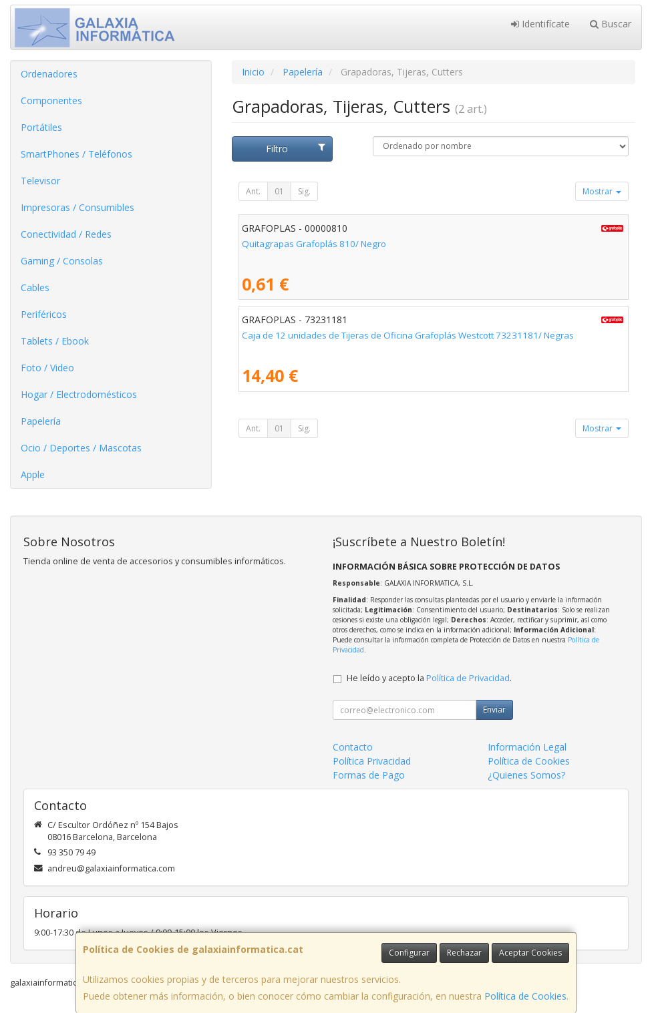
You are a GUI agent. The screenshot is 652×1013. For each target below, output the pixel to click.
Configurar (409, 952)
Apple (33, 474)
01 (279, 191)
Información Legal (527, 747)
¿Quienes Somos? (526, 775)
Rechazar (464, 952)
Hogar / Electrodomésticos (79, 394)
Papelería (41, 421)
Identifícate (540, 23)
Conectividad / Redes (66, 234)
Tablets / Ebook (55, 341)
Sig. (304, 191)
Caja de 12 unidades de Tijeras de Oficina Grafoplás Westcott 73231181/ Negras (408, 335)
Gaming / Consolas (62, 260)
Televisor (40, 180)
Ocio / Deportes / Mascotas (81, 447)
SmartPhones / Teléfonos (76, 154)
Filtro (295, 148)
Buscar (610, 23)
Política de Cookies (525, 996)
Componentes (51, 100)
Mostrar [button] (602, 191)
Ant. (253, 191)
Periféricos (44, 314)
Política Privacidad (372, 761)
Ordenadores (49, 73)
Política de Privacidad (468, 678)
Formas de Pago (369, 775)
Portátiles (41, 127)
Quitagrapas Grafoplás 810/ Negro (314, 244)
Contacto (353, 747)
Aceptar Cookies (530, 952)
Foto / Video (47, 367)
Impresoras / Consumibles (77, 207)
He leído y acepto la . (429, 678)
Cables (35, 287)
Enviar (494, 709)
